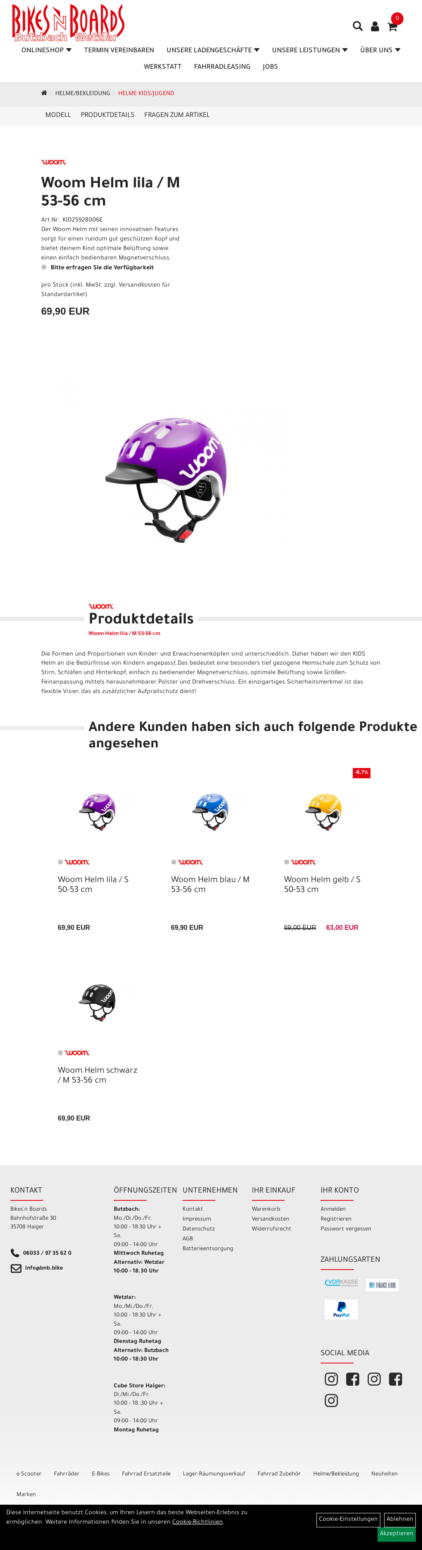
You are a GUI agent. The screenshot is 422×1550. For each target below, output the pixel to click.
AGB (188, 1239)
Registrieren (336, 1219)
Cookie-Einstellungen (348, 1520)
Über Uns (380, 51)
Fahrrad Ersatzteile (146, 1474)
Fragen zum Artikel (177, 115)
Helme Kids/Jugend (146, 94)
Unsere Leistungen (310, 51)
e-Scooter (29, 1474)
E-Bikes (101, 1474)
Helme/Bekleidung (82, 94)
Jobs (270, 67)
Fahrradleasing (222, 67)
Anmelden (333, 1210)
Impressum (197, 1219)
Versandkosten (270, 1219)
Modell (58, 115)
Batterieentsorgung (208, 1249)
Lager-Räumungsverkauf (214, 1474)
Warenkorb (266, 1210)
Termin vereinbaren (119, 51)
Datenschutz (199, 1229)
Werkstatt (163, 67)
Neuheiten (384, 1474)
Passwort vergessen (346, 1229)
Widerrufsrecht (271, 1229)
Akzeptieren (396, 1534)
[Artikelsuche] (358, 29)
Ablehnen (400, 1520)
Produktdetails (107, 115)
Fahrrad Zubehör (279, 1474)
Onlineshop (46, 51)
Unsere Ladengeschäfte (213, 51)
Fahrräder (67, 1474)
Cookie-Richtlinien (197, 1523)
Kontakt (193, 1210)
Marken (26, 1495)
